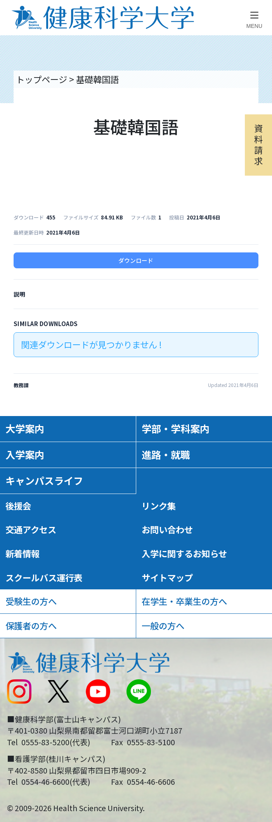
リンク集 (159, 505)
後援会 (18, 505)
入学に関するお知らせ (184, 553)
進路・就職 (166, 454)
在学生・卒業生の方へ (184, 601)
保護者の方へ (31, 625)
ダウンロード (135, 260)
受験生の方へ (31, 601)
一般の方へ (163, 625)
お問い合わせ (167, 529)
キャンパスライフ (44, 480)
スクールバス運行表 (43, 577)
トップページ (41, 79)
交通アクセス (30, 529)
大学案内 (24, 428)
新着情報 (22, 553)
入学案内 (24, 454)
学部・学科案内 (176, 428)
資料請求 (258, 144)
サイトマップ (167, 577)
